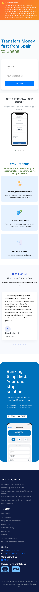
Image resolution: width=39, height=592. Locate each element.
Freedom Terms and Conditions (12, 542)
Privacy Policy (6, 524)
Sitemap (4, 535)
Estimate (19, 83)
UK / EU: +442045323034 (15, 553)
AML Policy (5, 514)
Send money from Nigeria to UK (12, 484)
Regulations (5, 531)
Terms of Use (6, 517)
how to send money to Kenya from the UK (16, 500)
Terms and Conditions (9, 538)
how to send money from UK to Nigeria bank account (17, 492)
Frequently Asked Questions (11, 521)
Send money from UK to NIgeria (12, 488)
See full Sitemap (7, 504)
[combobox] (30, 68)
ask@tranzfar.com (12, 551)
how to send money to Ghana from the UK (16, 497)
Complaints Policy (7, 528)
